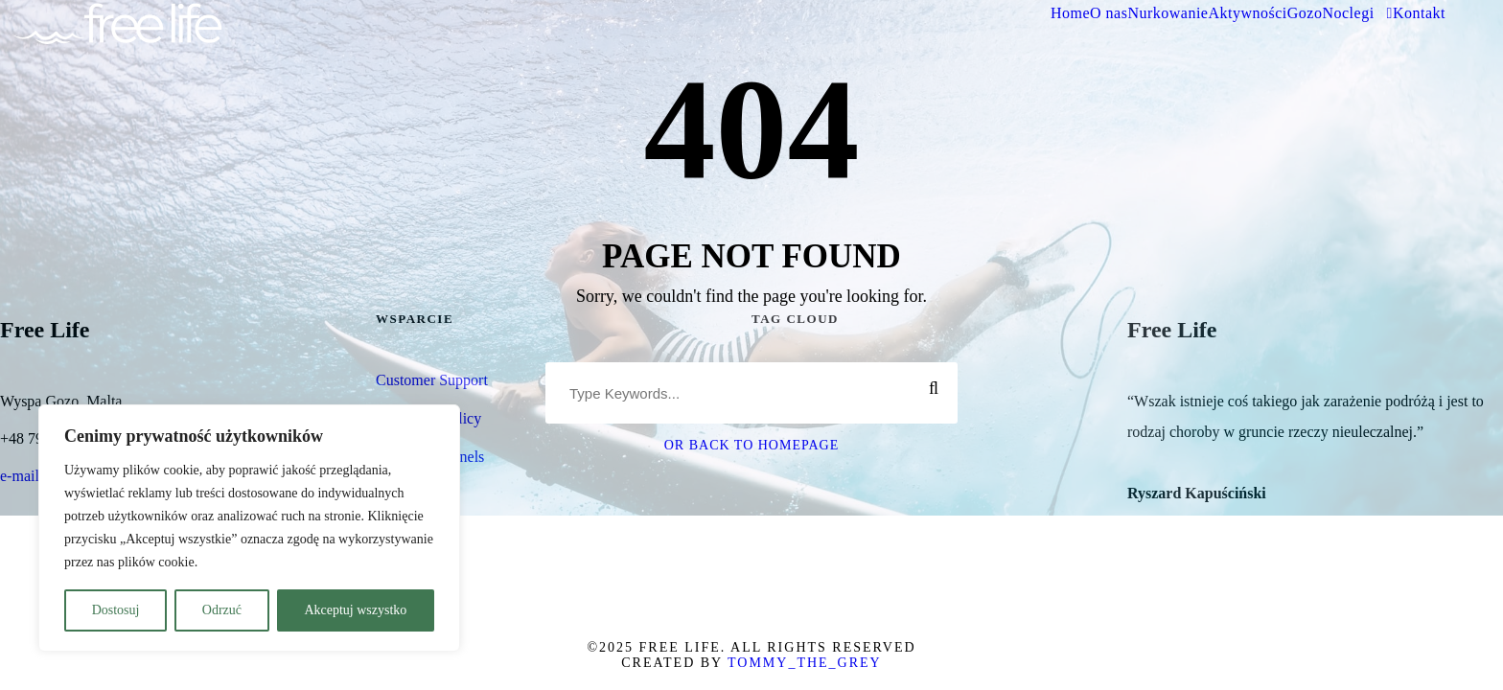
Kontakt (1419, 13)
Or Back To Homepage (752, 445)
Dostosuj (116, 610)
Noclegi (1348, 13)
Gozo (1305, 13)
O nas (1108, 13)
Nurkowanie (1167, 13)
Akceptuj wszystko (355, 610)
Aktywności (1247, 13)
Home (1070, 13)
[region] (249, 528)
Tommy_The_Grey (805, 663)
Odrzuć (222, 610)
